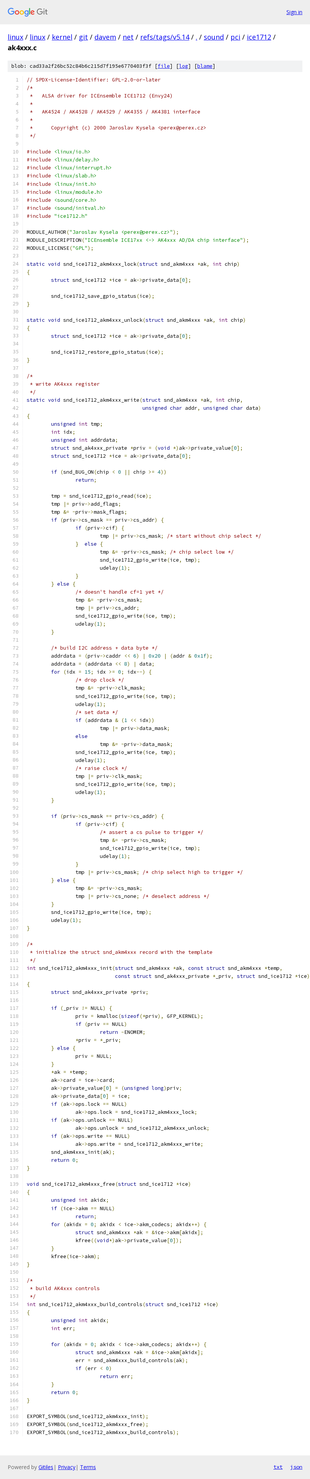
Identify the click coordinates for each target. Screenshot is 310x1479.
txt (278, 1466)
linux (15, 37)
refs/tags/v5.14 (164, 37)
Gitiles (45, 1467)
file (164, 66)
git (83, 37)
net (128, 37)
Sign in (294, 12)
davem (105, 37)
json (296, 1466)
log (183, 66)
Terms (88, 1467)
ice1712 (259, 37)
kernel (62, 37)
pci (235, 37)
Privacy (66, 1467)
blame (205, 66)
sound (214, 37)
